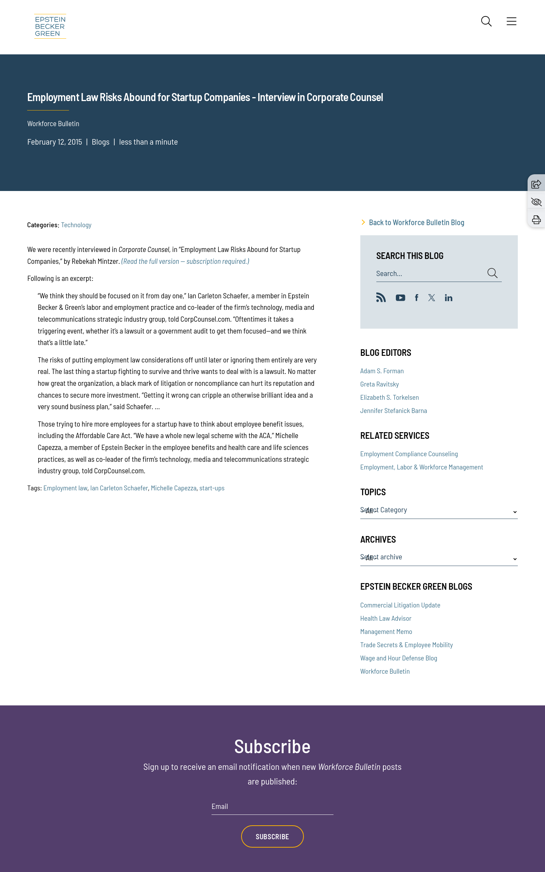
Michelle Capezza (174, 487)
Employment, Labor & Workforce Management (421, 466)
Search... (389, 273)
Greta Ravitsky (379, 384)
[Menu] (511, 24)
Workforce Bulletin (385, 671)
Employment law (65, 487)
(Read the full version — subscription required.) (185, 261)
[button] (536, 183)
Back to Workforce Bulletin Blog (417, 222)
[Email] (272, 808)
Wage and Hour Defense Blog (398, 657)
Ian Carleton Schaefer (119, 487)
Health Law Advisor (386, 618)
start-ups (211, 487)
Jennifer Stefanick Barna (393, 410)
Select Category (383, 509)
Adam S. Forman (382, 370)
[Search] (486, 21)
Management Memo (386, 631)
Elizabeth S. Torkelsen (389, 397)
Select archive (381, 556)
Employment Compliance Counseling (409, 453)
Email (220, 806)
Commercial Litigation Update (400, 605)
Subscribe (272, 836)
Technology (76, 224)
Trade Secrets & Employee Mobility (406, 644)
